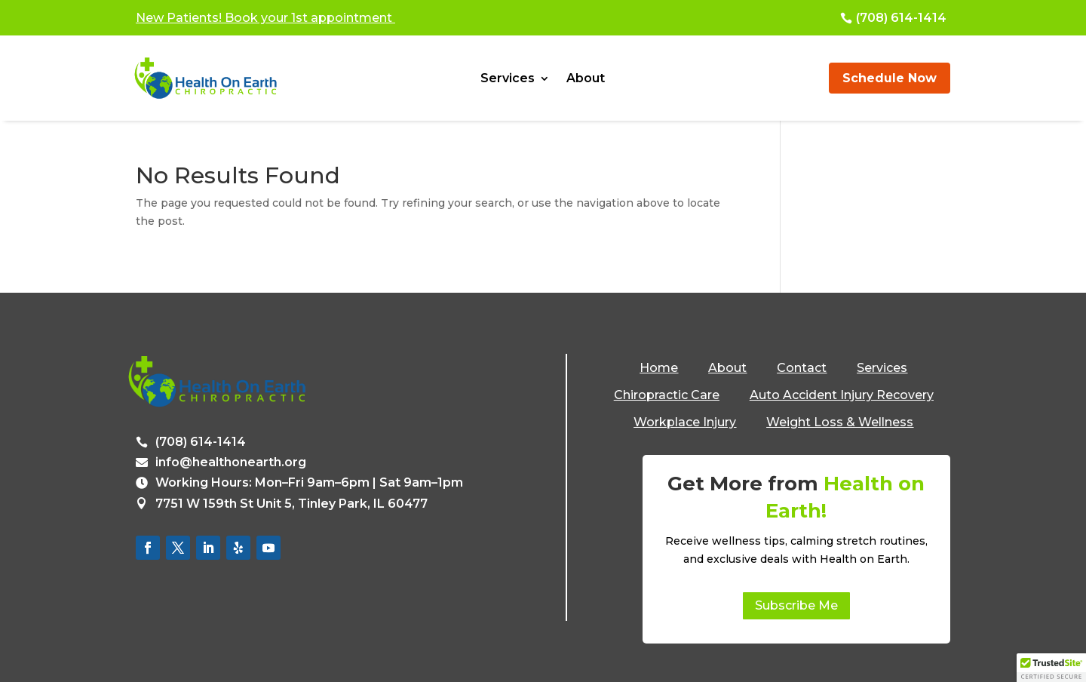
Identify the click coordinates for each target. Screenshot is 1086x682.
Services (507, 79)
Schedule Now (889, 78)
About (585, 79)
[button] (1051, 667)
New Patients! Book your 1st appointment (265, 18)
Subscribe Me (796, 605)
